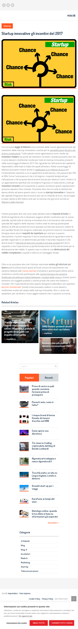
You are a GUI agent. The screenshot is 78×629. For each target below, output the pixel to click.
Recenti (49, 377)
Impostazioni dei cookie (16, 623)
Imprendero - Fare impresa (19, 593)
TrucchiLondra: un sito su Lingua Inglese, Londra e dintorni (44, 475)
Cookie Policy (34, 599)
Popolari (29, 377)
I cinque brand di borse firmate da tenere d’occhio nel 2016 (43, 418)
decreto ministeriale (11, 287)
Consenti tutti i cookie (62, 623)
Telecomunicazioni (29, 571)
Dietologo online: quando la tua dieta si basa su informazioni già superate (45, 513)
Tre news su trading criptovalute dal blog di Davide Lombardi (43, 446)
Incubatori (25, 554)
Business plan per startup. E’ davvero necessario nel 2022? (57, 344)
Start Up (7, 26)
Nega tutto (38, 623)
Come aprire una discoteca (40, 432)
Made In (24, 558)
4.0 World (25, 541)
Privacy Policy (47, 599)
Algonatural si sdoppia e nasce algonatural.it (44, 460)
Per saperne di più (25, 616)
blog (23, 545)
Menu (70, 15)
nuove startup (29, 270)
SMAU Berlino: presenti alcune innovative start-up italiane (57, 328)
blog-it (24, 549)
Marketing (25, 562)
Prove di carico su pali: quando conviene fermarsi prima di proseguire (43, 390)
